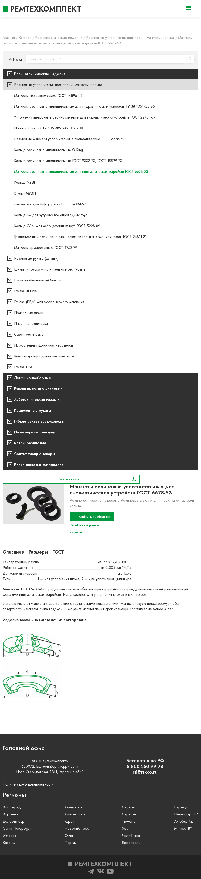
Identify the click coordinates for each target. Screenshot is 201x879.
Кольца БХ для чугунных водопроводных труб (50, 215)
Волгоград (12, 807)
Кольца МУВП (25, 182)
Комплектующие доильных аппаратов (44, 356)
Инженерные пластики (34, 432)
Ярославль (131, 842)
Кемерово (73, 807)
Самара (128, 807)
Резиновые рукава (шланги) (36, 258)
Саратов (129, 814)
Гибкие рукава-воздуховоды (39, 421)
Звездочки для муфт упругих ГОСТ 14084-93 (50, 204)
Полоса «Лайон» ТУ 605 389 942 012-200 (48, 128)
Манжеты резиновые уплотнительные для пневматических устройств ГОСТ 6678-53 (81, 171)
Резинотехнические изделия (39, 73)
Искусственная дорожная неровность (44, 345)
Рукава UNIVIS (25, 291)
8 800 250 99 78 (145, 766)
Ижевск (9, 835)
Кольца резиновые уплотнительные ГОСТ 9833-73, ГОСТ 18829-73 (68, 160)
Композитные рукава (32, 410)
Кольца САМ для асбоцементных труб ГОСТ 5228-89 (57, 225)
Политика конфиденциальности (28, 784)
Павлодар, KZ (186, 814)
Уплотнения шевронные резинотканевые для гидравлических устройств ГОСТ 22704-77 (84, 117)
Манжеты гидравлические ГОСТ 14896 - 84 (49, 95)
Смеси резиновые (29, 334)
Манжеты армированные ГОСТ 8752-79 (45, 247)
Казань (9, 842)
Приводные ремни (29, 312)
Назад (15, 59)
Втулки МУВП (25, 193)
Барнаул (181, 807)
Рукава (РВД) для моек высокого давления (49, 301)
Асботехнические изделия (37, 399)
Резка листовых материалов (38, 464)
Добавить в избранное (92, 516)
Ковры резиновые (30, 443)
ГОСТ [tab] (58, 552)
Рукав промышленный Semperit (38, 280)
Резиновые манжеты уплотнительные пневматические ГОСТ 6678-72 (69, 139)
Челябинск (131, 835)
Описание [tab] (13, 552)
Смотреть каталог (97, 479)
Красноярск (75, 814)
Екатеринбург (14, 821)
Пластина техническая (31, 323)
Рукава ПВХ (23, 367)
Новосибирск (77, 828)
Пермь (70, 842)
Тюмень (129, 821)
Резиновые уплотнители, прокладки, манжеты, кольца (58, 84)
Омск (69, 835)
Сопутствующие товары (34, 453)
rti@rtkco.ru (145, 772)
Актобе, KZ (183, 821)
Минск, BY (183, 828)
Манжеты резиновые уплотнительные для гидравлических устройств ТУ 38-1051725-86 (84, 106)
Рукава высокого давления (38, 388)
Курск (69, 821)
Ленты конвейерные (32, 377)
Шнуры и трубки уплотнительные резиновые (49, 269)
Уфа (125, 828)
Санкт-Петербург (17, 828)
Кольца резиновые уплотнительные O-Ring (48, 149)
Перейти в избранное (84, 525)
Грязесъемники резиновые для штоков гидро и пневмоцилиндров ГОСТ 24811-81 (80, 236)
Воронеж (11, 814)
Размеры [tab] (38, 552)
